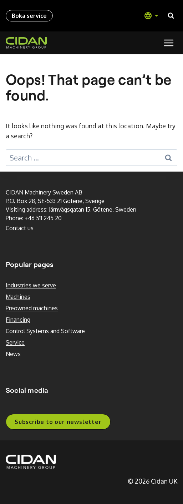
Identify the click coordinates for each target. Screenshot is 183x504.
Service (15, 342)
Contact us (20, 228)
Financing (18, 319)
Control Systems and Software (45, 331)
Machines (18, 296)
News (13, 353)
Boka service (29, 15)
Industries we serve (31, 285)
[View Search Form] (170, 16)
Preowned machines (32, 308)
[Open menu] (168, 42)
